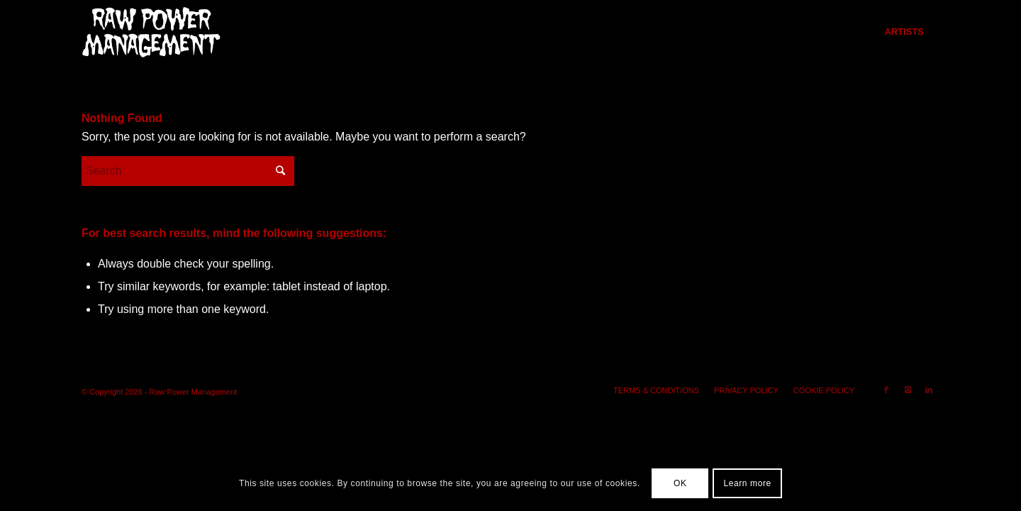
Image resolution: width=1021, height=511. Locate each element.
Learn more (747, 483)
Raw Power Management (194, 392)
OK (680, 483)
